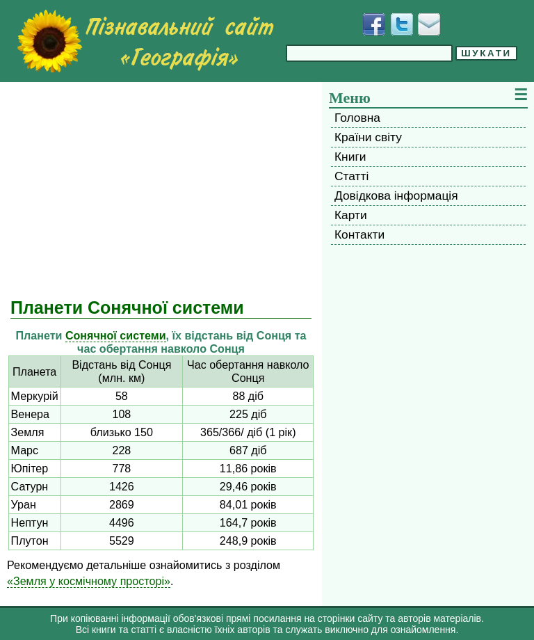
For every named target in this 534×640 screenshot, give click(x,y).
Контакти (359, 234)
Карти (350, 215)
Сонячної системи (115, 335)
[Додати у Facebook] (374, 24)
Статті (351, 176)
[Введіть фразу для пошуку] (369, 53)
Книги (350, 156)
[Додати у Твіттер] (402, 24)
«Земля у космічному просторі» (88, 581)
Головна (357, 118)
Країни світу (368, 137)
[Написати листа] (429, 24)
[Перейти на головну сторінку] (145, 41)
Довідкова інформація (396, 195)
